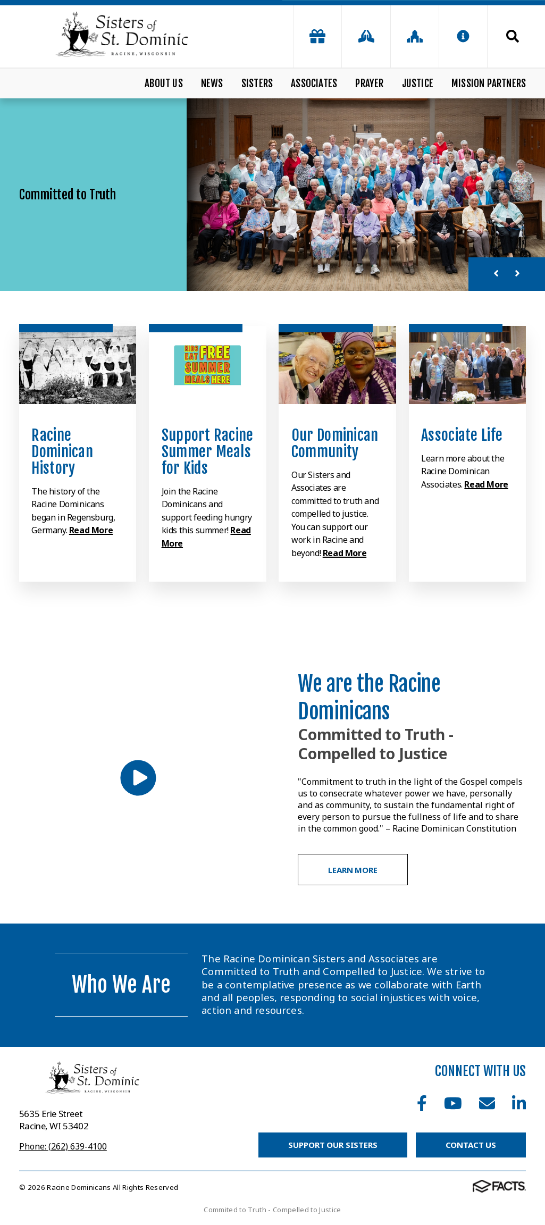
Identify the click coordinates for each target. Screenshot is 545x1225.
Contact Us (471, 1144)
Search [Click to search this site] (513, 36)
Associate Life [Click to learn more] (461, 435)
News (212, 83)
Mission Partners (488, 83)
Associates (314, 83)
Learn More (353, 870)
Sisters (257, 83)
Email (487, 1103)
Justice (417, 83)
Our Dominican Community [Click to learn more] (335, 443)
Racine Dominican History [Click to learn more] (62, 451)
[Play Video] (138, 777)
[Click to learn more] (77, 365)
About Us (164, 83)
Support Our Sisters (332, 1144)
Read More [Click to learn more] (91, 530)
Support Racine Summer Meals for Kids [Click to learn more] (208, 451)
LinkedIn (519, 1103)
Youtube (453, 1103)
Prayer (369, 83)
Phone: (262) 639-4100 (63, 1146)
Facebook (422, 1103)
